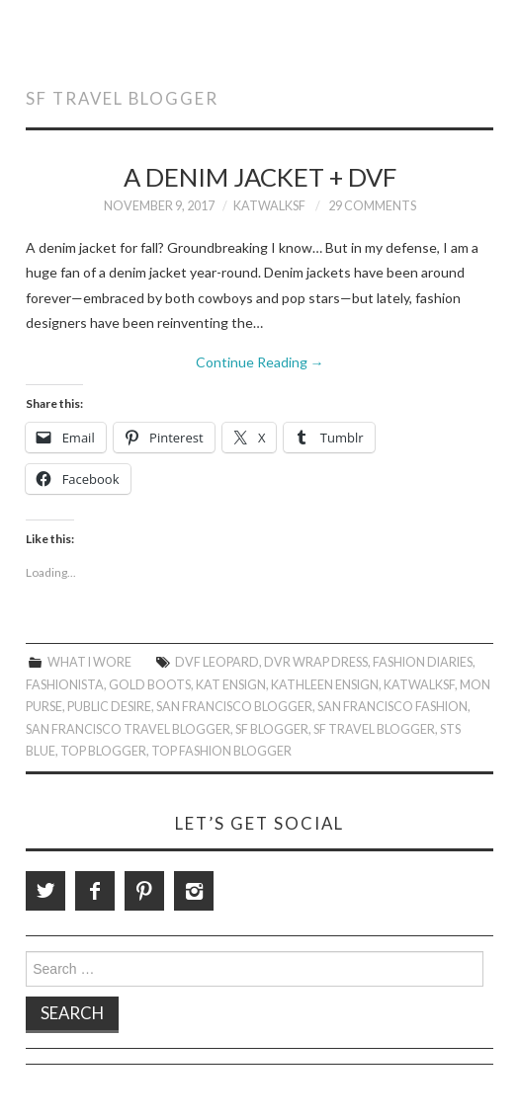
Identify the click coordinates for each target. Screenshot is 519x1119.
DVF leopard (217, 662)
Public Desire (109, 706)
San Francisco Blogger (234, 706)
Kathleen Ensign (325, 685)
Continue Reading (260, 362)
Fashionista (65, 685)
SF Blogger (271, 729)
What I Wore (89, 662)
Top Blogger (103, 751)
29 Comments (372, 206)
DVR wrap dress (316, 662)
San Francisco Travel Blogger (128, 729)
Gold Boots (150, 685)
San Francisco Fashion (392, 706)
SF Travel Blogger (374, 729)
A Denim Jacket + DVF (260, 177)
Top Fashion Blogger (221, 751)
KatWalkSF (269, 206)
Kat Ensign (231, 685)
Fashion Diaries (423, 662)
